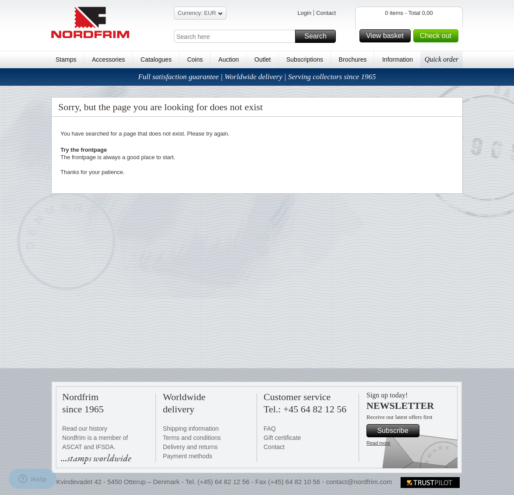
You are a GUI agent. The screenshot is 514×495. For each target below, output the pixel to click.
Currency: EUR (200, 14)
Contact (326, 13)
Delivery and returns (190, 446)
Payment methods (187, 456)
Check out (438, 35)
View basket (387, 35)
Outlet (262, 59)
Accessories (108, 59)
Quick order (441, 59)
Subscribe (397, 430)
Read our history (84, 428)
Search (318, 36)
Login (304, 13)
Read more (378, 443)
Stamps (66, 59)
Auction (228, 59)
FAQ (270, 428)
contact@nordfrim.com (359, 481)
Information (397, 59)
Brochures (353, 59)
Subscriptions (304, 59)
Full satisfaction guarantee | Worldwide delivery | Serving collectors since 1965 (257, 77)
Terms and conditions (192, 437)
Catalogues (156, 59)
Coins (195, 59)
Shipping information (191, 428)
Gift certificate (282, 437)
